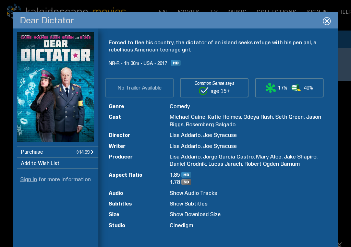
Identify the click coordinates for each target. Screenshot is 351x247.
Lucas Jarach (225, 164)
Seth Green (289, 117)
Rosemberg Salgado (210, 124)
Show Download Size (195, 214)
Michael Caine (187, 117)
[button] (57, 151)
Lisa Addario (185, 135)
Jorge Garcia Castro (228, 156)
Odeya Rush (258, 117)
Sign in (28, 179)
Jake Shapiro (300, 156)
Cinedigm (181, 225)
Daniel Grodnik (188, 164)
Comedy (180, 106)
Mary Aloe (268, 156)
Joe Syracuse (220, 135)
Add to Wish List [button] (40, 163)
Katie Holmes (224, 117)
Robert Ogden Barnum (272, 164)
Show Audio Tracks (193, 193)
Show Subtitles (188, 203)
